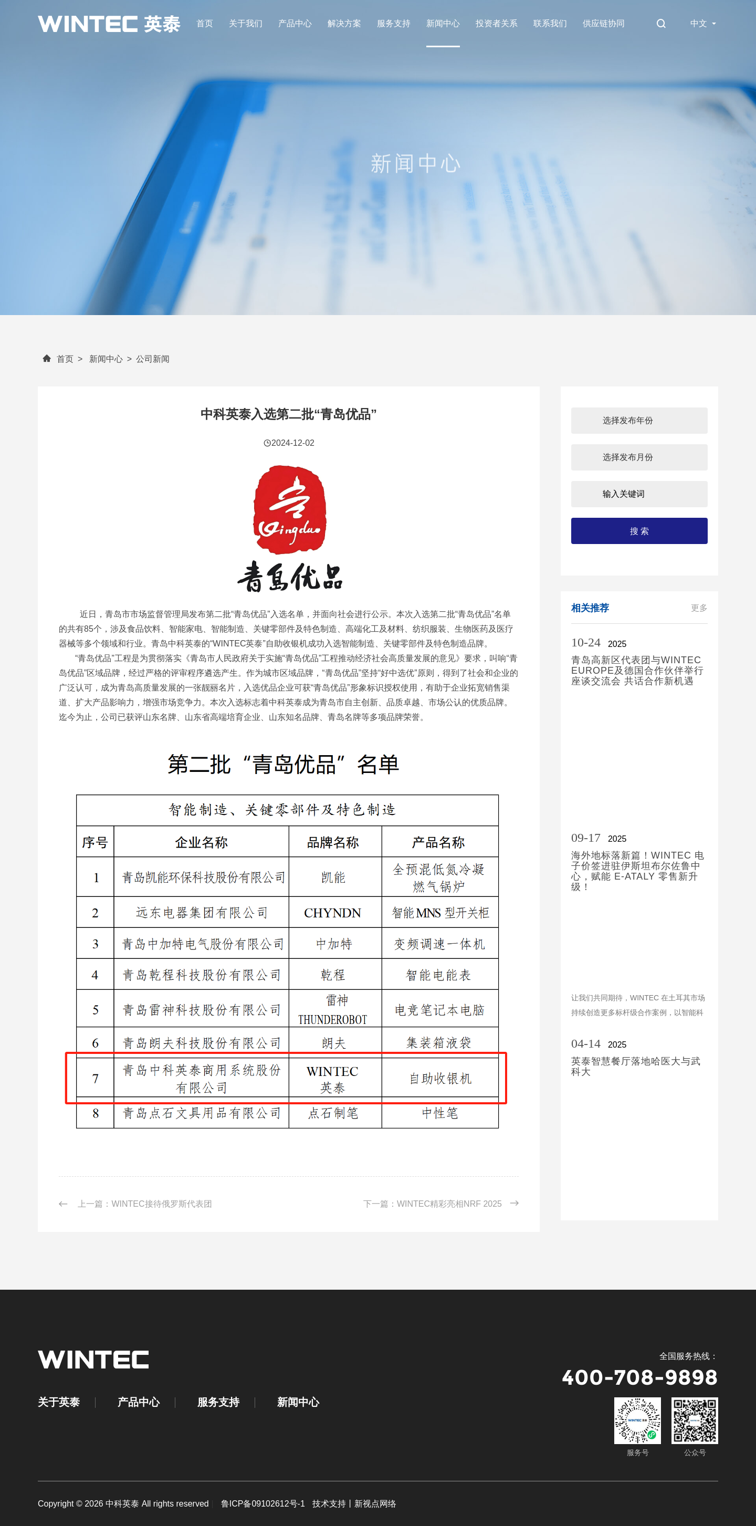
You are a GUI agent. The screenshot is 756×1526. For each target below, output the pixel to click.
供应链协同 (604, 23)
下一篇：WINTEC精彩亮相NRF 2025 (441, 1203)
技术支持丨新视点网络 (354, 1503)
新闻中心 (443, 23)
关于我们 (245, 23)
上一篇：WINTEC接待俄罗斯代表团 (135, 1204)
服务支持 (394, 23)
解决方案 (344, 23)
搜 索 (639, 531)
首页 (204, 23)
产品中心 (295, 23)
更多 (699, 607)
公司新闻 (153, 358)
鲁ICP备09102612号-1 (263, 1503)
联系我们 (550, 23)
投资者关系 (497, 23)
